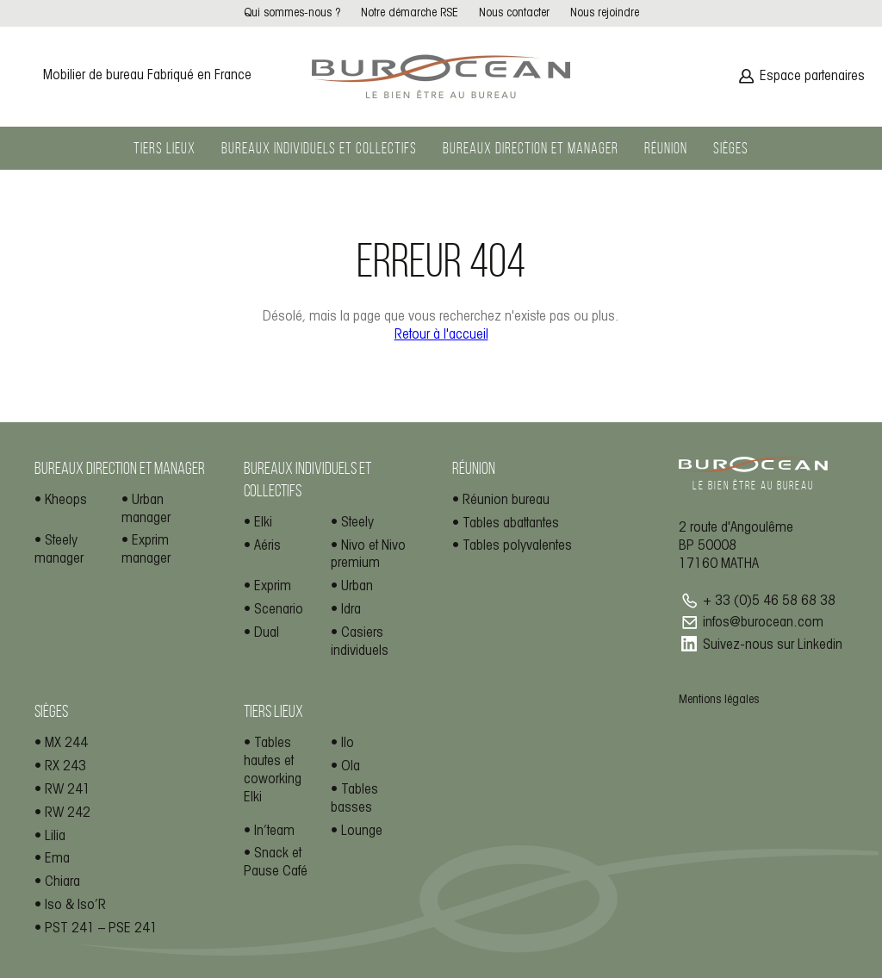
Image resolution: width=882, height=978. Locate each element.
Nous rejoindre (604, 13)
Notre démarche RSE (409, 13)
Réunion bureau (506, 500)
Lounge (361, 831)
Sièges (730, 148)
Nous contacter (514, 13)
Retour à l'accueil (441, 334)
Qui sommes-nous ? (292, 13)
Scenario (278, 609)
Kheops (66, 500)
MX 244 (66, 743)
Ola (350, 766)
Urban (357, 586)
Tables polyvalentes (517, 545)
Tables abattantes (511, 523)
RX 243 (65, 766)
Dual (266, 632)
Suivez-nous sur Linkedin (772, 645)
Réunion (665, 148)
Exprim (272, 586)
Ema (57, 858)
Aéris (267, 545)
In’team (274, 831)
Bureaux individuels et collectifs (319, 148)
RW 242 (67, 813)
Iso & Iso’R (75, 905)
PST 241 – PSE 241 (101, 928)
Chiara (62, 881)
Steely (357, 522)
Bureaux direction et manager (530, 148)
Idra (351, 609)
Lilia (55, 836)
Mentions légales (719, 700)
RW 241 (67, 789)
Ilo (347, 743)
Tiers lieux (165, 148)
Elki (263, 522)
